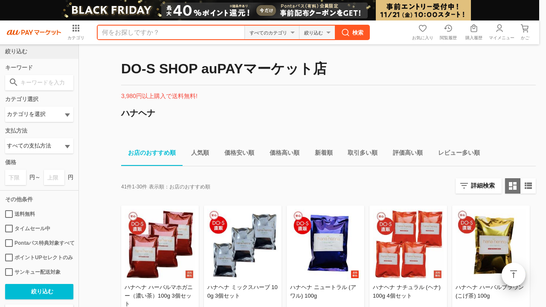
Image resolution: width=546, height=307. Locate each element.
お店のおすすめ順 (148, 154)
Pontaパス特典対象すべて (39, 243)
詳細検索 (483, 185)
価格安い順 (236, 154)
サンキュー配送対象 (33, 272)
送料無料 (20, 214)
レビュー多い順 (455, 154)
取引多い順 (359, 154)
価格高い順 (281, 154)
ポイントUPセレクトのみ (39, 257)
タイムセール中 (27, 228)
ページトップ (514, 275)
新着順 (320, 154)
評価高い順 (404, 154)
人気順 (196, 154)
